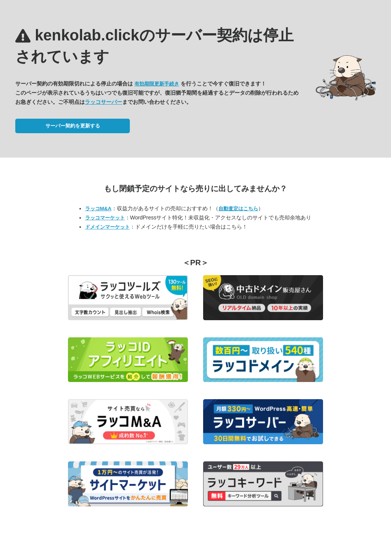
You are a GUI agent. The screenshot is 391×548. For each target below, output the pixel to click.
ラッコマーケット (105, 218)
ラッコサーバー (103, 102)
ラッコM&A (98, 208)
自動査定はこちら (238, 208)
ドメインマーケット (107, 227)
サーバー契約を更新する (72, 126)
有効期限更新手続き (156, 84)
